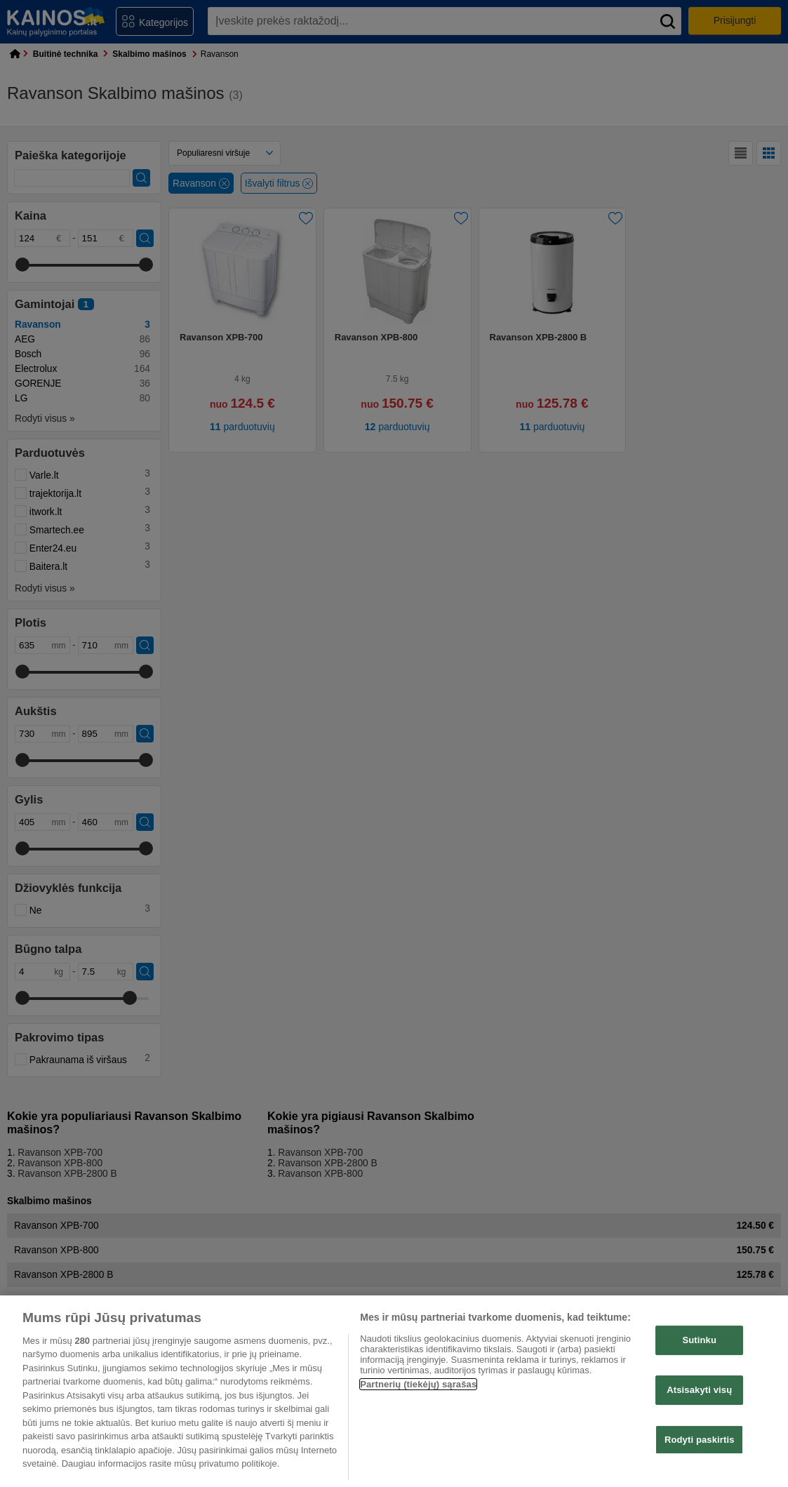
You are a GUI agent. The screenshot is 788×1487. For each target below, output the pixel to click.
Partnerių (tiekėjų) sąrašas (418, 1384)
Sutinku (699, 1340)
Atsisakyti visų (699, 1390)
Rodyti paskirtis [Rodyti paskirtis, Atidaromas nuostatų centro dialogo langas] (700, 1439)
